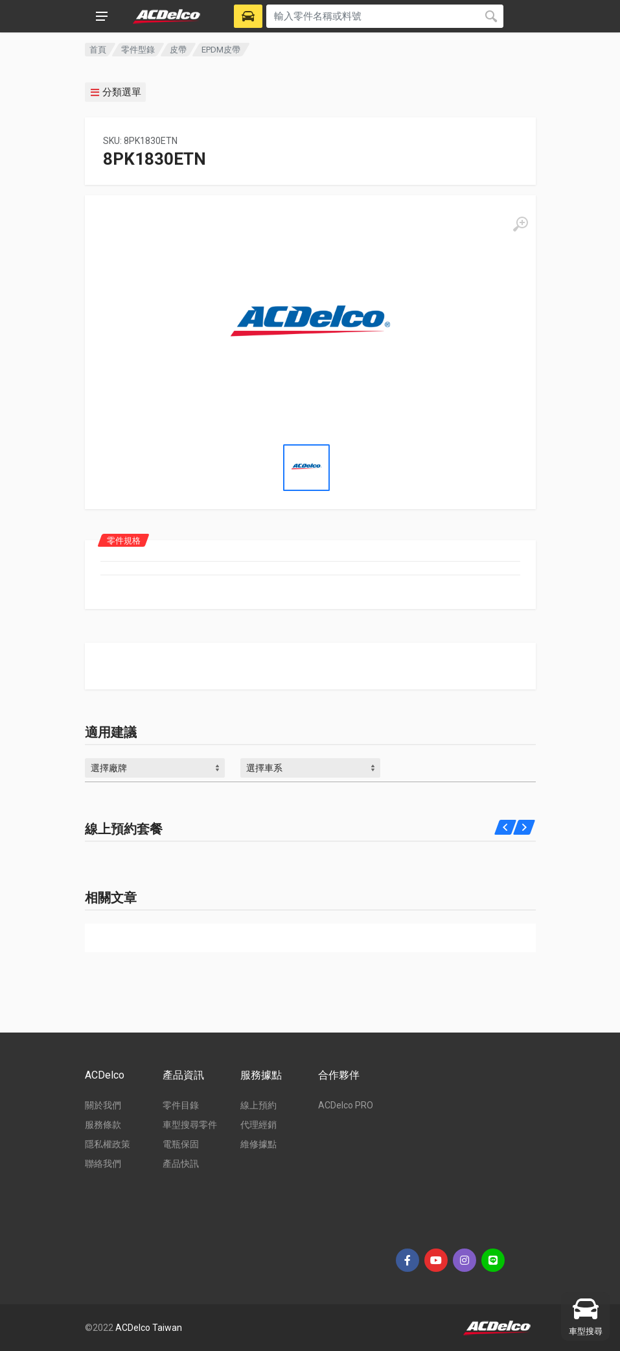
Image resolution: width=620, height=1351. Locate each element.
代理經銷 (258, 1124)
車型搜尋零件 (190, 1124)
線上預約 (258, 1105)
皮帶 (178, 49)
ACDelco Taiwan (148, 1327)
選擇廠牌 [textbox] (109, 768)
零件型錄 (138, 49)
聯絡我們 (103, 1163)
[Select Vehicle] (248, 16)
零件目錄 (181, 1105)
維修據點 (258, 1144)
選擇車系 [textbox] (264, 768)
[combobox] (155, 768)
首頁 (97, 49)
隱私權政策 (107, 1144)
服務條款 (103, 1124)
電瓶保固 (181, 1144)
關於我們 (103, 1105)
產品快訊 (181, 1163)
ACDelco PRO (345, 1105)
